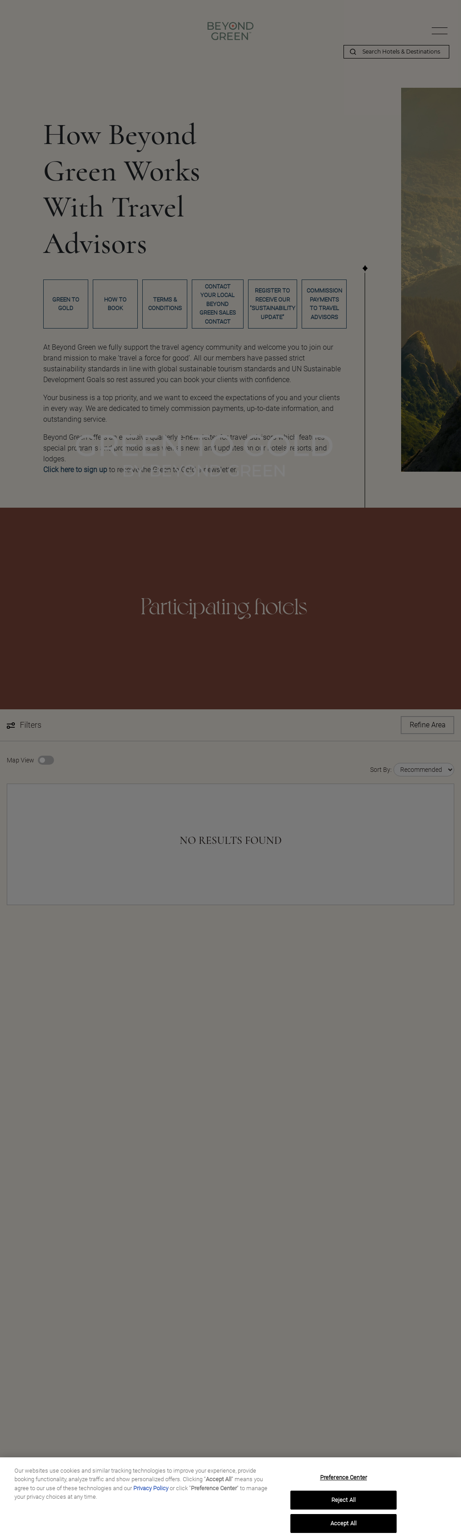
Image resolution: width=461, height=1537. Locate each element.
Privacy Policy (150, 1492)
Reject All (343, 1504)
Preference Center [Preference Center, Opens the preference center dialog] (343, 1481)
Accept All (343, 1527)
